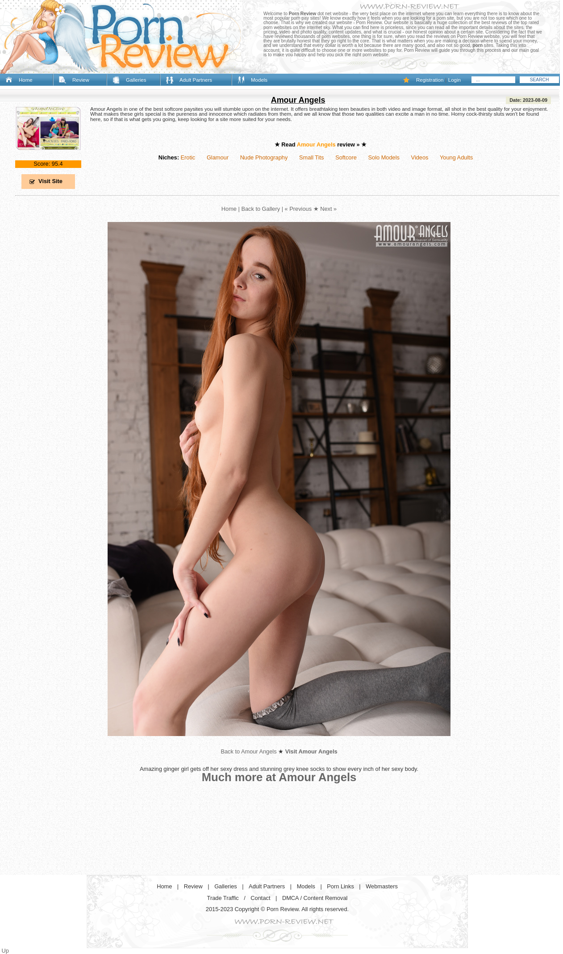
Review (80, 80)
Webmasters (382, 886)
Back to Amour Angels (248, 751)
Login (454, 80)
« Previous (298, 208)
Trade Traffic (223, 898)
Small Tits (311, 157)
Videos (420, 157)
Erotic (187, 157)
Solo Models (384, 157)
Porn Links (340, 886)
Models (259, 80)
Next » (328, 208)
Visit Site (50, 181)
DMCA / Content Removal (315, 898)
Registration (429, 80)
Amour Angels (298, 100)
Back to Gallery (260, 208)
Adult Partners (195, 80)
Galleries (136, 80)
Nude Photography (264, 157)
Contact (260, 898)
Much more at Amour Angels (279, 777)
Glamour (218, 157)
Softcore (346, 157)
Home (26, 80)
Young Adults (456, 157)
